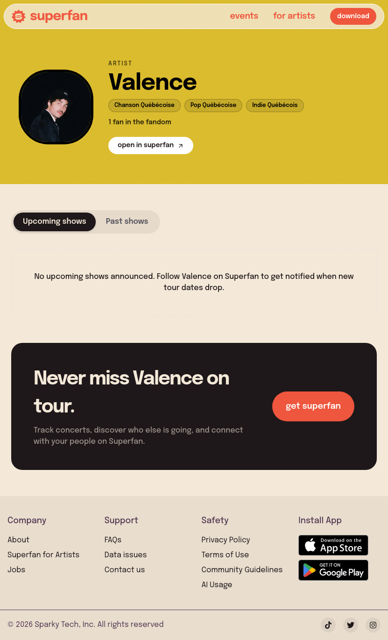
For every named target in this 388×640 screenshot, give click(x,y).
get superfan (313, 406)
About (18, 540)
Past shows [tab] (127, 222)
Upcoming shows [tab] (54, 222)
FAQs (113, 540)
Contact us (125, 570)
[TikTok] (328, 625)
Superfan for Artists (43, 555)
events (244, 16)
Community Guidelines (242, 570)
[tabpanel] (194, 275)
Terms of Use (225, 555)
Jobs (16, 570)
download (353, 16)
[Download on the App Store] (333, 545)
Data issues (126, 555)
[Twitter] (350, 625)
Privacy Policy (226, 540)
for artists (294, 16)
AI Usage (217, 585)
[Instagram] (373, 625)
